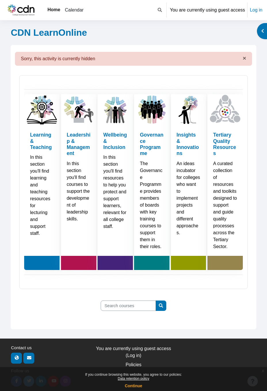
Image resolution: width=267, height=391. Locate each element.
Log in (256, 9)
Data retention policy (133, 379)
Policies (133, 364)
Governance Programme (150, 144)
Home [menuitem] (53, 9)
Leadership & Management (78, 144)
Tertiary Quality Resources (225, 144)
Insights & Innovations (188, 144)
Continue (133, 386)
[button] (160, 10)
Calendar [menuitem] (74, 9)
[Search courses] (128, 306)
